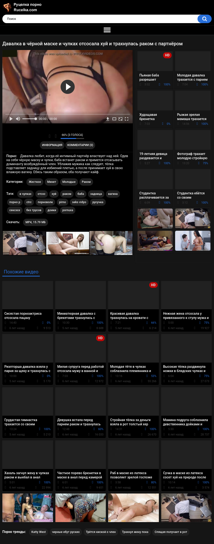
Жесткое (35, 182)
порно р (14, 202)
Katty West (38, 532)
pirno (62, 202)
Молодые (69, 182)
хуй (54, 194)
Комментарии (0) (80, 145)
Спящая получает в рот (171, 532)
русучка (97, 202)
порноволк (45, 202)
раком (66, 194)
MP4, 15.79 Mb (35, 222)
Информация (52, 145)
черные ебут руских (66, 532)
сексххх (14, 210)
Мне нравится (49, 136)
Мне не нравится (55, 136)
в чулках (25, 194)
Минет (51, 182)
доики (52, 210)
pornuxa (67, 210)
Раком (86, 182)
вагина (113, 194)
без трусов (33, 210)
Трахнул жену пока (135, 532)
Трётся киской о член (101, 532)
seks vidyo (79, 202)
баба (81, 194)
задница (96, 194)
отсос (41, 194)
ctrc (29, 202)
